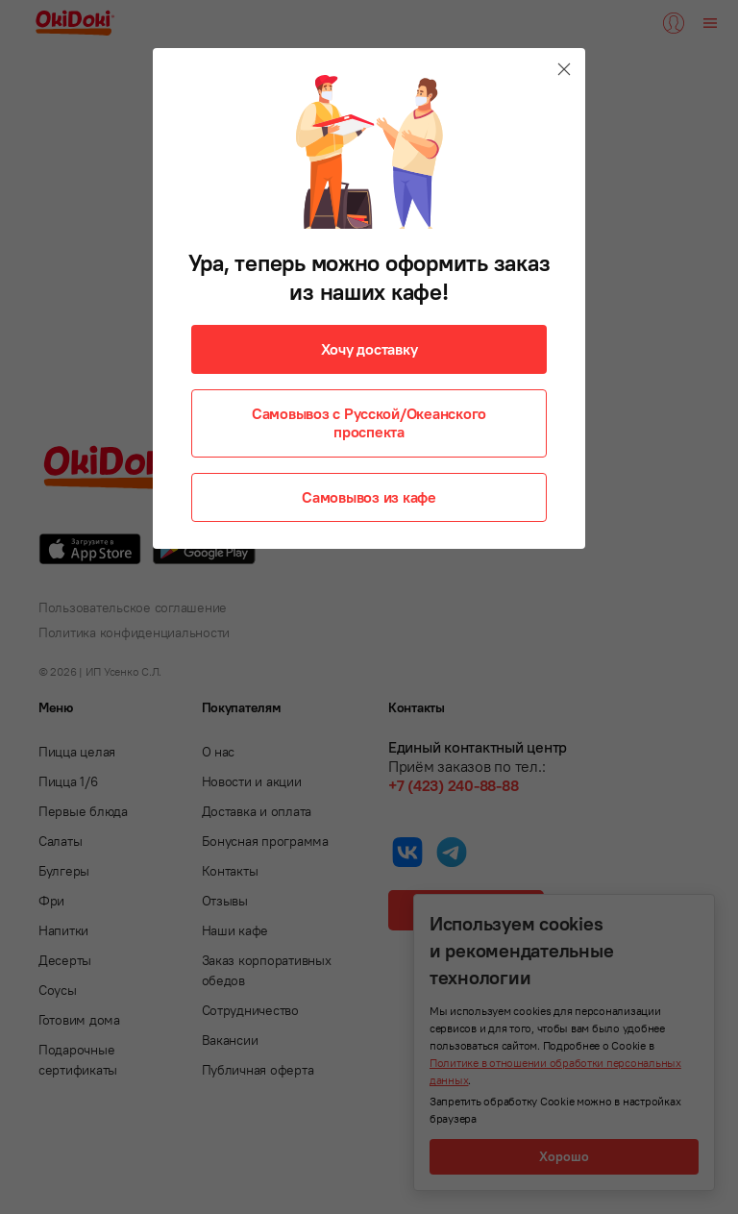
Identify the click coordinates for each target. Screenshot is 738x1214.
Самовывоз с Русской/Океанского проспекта (369, 422)
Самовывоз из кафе (369, 497)
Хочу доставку (369, 349)
